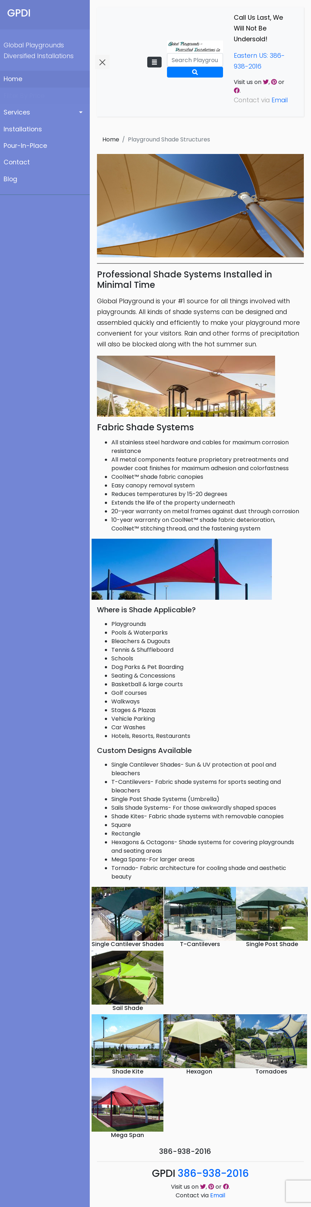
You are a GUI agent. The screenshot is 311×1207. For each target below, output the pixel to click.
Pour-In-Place (25, 145)
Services (17, 112)
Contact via (200, 1195)
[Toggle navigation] (154, 62)
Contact (17, 162)
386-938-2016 (213, 1173)
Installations (23, 129)
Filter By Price (24, 96)
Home (13, 79)
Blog (10, 179)
